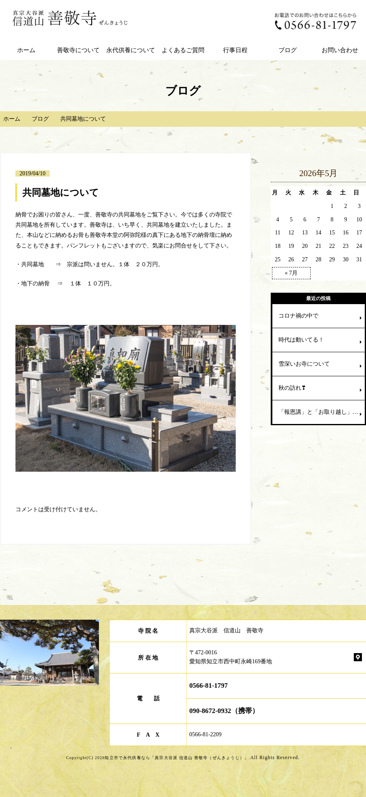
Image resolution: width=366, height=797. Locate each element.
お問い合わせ (340, 49)
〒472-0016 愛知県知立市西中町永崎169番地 (230, 657)
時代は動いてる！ (301, 340)
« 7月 (291, 273)
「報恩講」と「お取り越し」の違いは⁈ (321, 412)
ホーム (26, 49)
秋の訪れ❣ (292, 388)
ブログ (287, 49)
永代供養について (130, 49)
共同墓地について (60, 192)
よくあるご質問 (183, 49)
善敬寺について (78, 49)
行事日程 (235, 49)
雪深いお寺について (304, 364)
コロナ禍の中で (298, 316)
